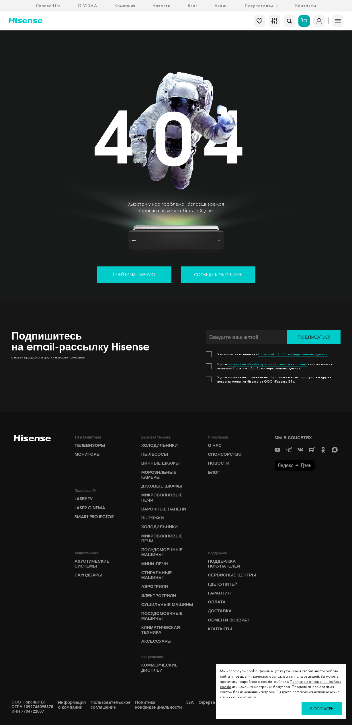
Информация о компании (72, 705)
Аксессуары (156, 641)
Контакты (305, 6)
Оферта (206, 702)
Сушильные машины (167, 604)
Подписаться (314, 337)
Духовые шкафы (161, 486)
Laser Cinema (90, 507)
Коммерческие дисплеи (159, 667)
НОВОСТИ (218, 463)
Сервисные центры (232, 575)
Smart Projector (94, 516)
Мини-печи (154, 563)
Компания (124, 6)
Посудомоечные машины (162, 552)
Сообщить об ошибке (218, 274)
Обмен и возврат (228, 620)
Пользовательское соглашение (111, 705)
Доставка (220, 610)
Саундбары (88, 575)
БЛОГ (214, 472)
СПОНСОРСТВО (225, 454)
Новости (161, 6)
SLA (190, 702)
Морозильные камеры (159, 475)
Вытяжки (152, 518)
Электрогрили (158, 595)
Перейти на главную (134, 274)
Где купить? (222, 584)
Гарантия (219, 593)
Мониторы (88, 454)
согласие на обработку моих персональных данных (267, 364)
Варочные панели (163, 509)
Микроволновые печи (162, 497)
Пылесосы (154, 454)
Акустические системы (92, 564)
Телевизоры (90, 445)
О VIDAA (87, 6)
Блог (192, 6)
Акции (221, 6)
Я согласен (322, 709)
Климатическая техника (160, 630)
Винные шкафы (160, 463)
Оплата (217, 602)
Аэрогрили (154, 586)
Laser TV (84, 498)
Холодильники (159, 445)
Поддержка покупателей (224, 564)
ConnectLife (48, 6)
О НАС (215, 445)
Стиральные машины (156, 575)
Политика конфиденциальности (158, 705)
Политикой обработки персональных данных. (293, 354)
